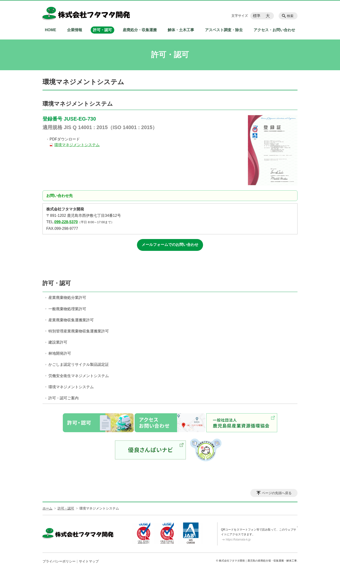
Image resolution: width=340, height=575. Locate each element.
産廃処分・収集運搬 (140, 30)
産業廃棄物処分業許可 (67, 298)
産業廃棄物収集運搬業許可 (71, 320)
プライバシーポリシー (59, 561)
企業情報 (74, 30)
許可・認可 (102, 30)
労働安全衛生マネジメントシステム (78, 376)
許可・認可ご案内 (63, 398)
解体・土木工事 (181, 30)
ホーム (47, 508)
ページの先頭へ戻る (277, 493)
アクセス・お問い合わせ (274, 30)
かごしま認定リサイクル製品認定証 (78, 364)
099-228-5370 (66, 222)
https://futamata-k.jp (238, 539)
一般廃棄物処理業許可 (67, 309)
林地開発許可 (59, 353)
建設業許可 (57, 342)
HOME (50, 30)
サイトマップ (89, 561)
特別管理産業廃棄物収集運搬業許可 (78, 331)
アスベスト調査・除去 (224, 30)
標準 (256, 16)
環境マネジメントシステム (77, 145)
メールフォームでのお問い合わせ (170, 245)
